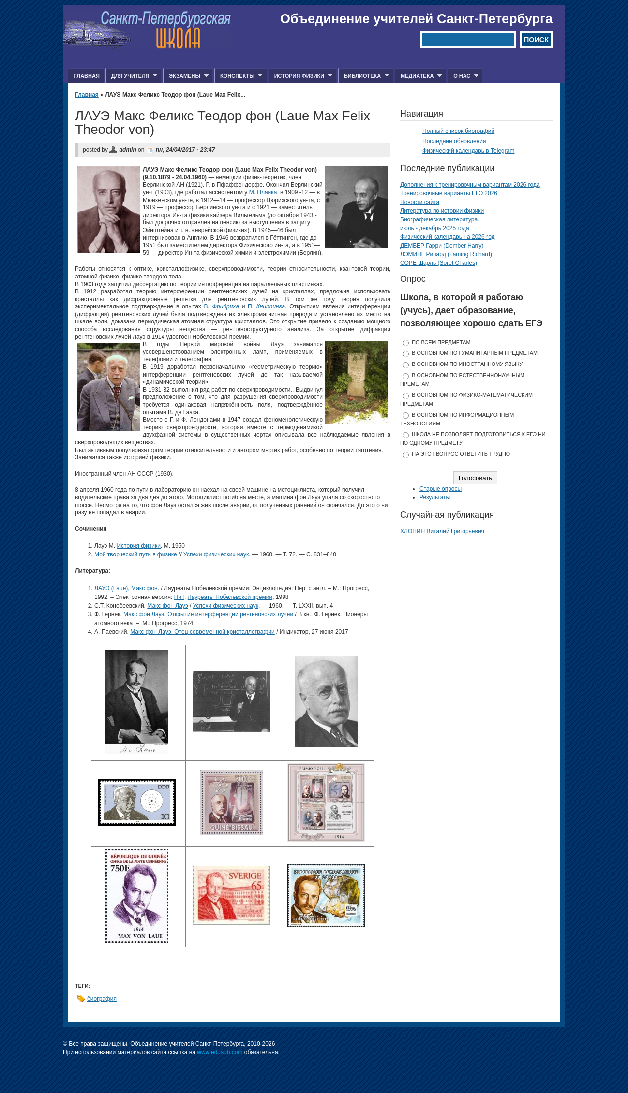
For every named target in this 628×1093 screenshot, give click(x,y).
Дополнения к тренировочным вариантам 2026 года (470, 184)
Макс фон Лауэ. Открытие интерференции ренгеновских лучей (208, 614)
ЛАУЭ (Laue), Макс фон (126, 588)
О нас (463, 76)
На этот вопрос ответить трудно (461, 454)
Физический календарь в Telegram (468, 150)
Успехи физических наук (216, 554)
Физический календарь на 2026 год (447, 236)
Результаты (434, 497)
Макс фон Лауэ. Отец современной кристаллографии (202, 631)
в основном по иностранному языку (467, 364)
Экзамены (186, 76)
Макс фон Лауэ (167, 605)
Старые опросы (440, 488)
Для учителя (131, 76)
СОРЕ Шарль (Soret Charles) (438, 263)
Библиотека (363, 76)
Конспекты (238, 76)
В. (223, 306)
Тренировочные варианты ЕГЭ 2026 (448, 193)
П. (266, 306)
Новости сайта (419, 202)
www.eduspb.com (219, 1052)
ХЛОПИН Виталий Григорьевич (442, 531)
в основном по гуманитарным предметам (475, 353)
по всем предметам (441, 342)
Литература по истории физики (442, 210)
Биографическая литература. (439, 219)
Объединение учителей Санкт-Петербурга (416, 19)
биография (102, 998)
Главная (86, 76)
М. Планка (263, 192)
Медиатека (418, 76)
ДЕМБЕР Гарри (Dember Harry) (442, 245)
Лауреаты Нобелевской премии (230, 597)
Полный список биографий (458, 131)
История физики (300, 76)
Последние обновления (454, 141)
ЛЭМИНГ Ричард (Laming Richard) (446, 254)
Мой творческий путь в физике (135, 554)
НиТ (179, 597)
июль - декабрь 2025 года (434, 228)
